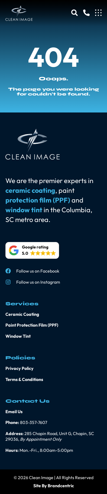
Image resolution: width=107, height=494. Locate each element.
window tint (23, 209)
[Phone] (86, 12)
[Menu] (98, 12)
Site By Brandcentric (53, 485)
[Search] (74, 12)
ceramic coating (30, 190)
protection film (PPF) (37, 200)
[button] (32, 250)
